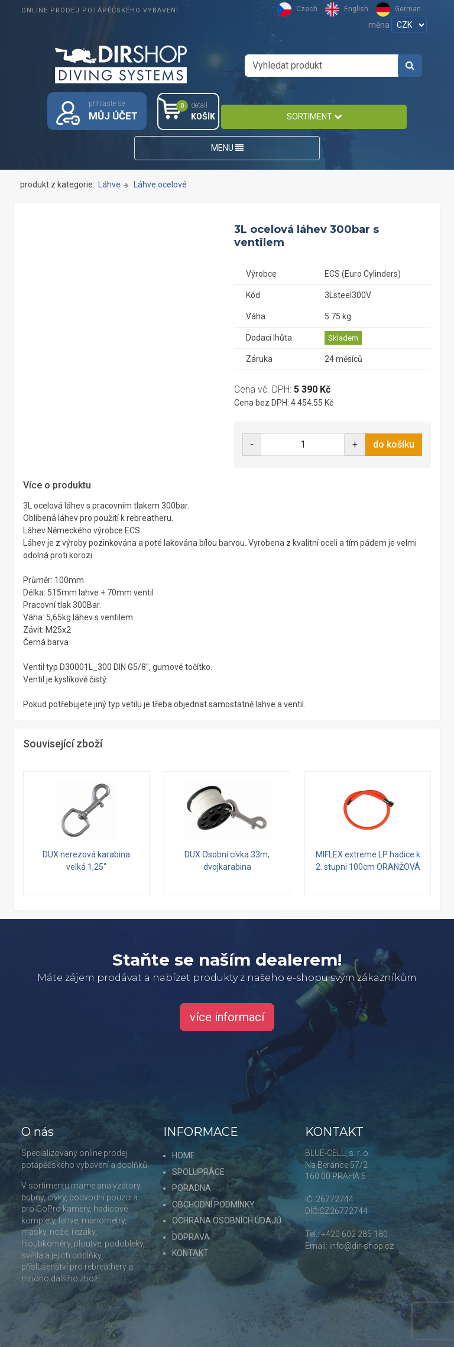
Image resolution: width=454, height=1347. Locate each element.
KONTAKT (190, 1253)
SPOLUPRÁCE (198, 1172)
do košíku (393, 444)
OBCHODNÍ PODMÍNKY (213, 1204)
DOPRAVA (191, 1237)
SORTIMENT (314, 116)
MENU (227, 148)
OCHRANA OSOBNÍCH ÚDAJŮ (226, 1220)
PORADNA (191, 1188)
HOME (183, 1155)
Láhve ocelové (160, 184)
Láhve (109, 184)
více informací (227, 1017)
